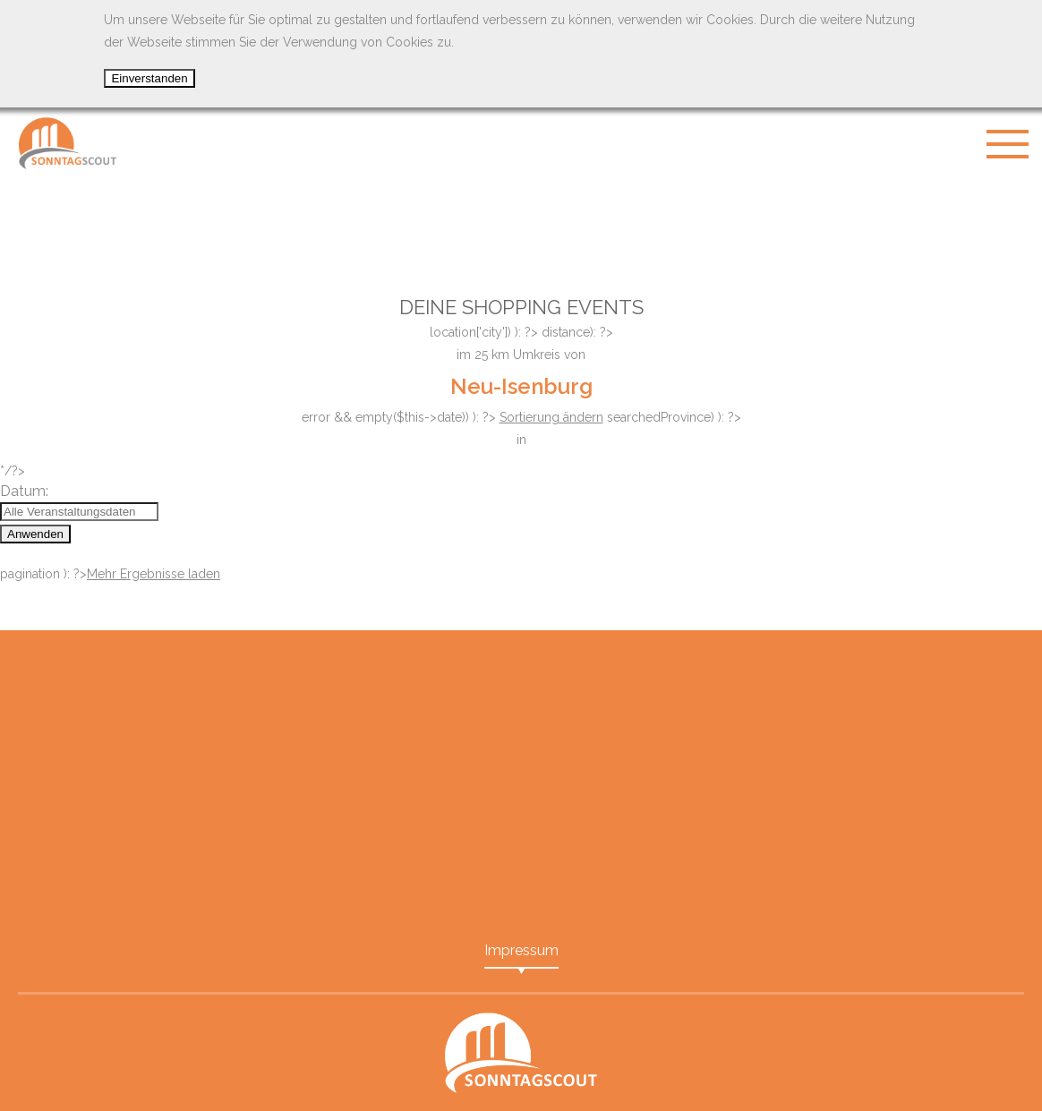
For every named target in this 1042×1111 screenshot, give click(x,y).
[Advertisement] (521, 224)
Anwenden (35, 534)
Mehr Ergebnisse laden (153, 574)
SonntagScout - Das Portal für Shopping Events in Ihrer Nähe (67, 143)
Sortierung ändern (551, 417)
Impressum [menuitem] (521, 950)
